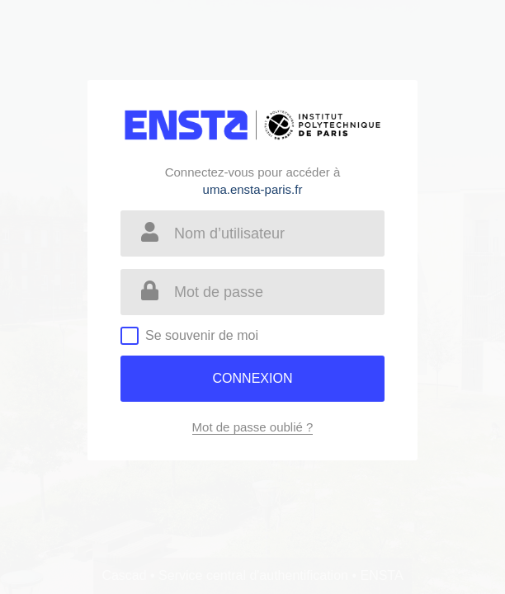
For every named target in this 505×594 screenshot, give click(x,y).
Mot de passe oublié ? (253, 427)
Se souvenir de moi (201, 335)
